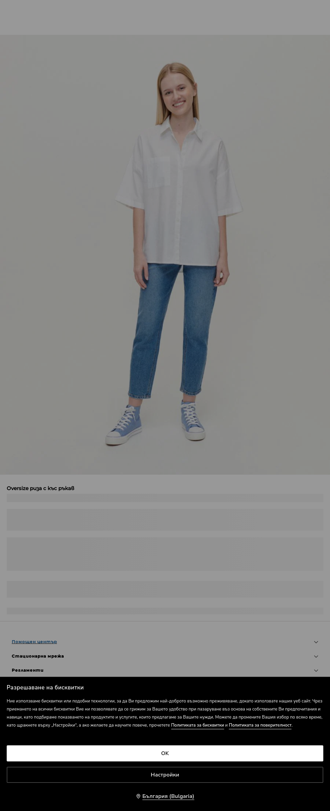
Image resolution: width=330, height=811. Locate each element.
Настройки (165, 775)
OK (165, 753)
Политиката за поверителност (260, 725)
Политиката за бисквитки (197, 725)
